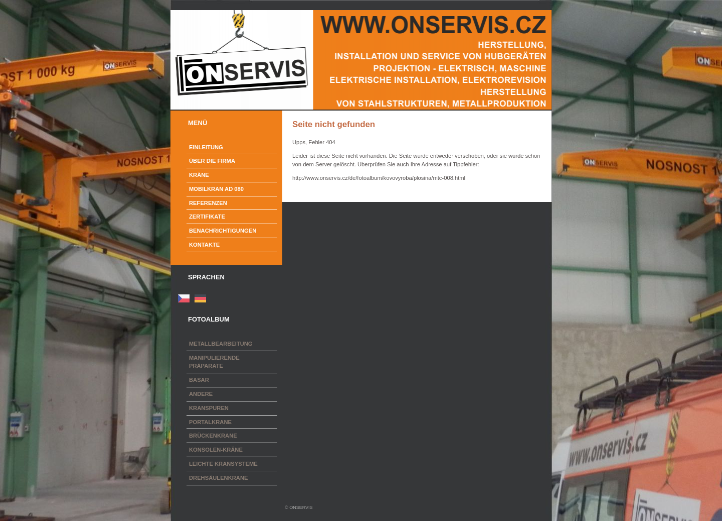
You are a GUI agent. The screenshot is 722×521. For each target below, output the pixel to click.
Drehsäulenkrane (218, 478)
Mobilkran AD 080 (216, 189)
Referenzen (208, 203)
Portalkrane (210, 422)
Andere (201, 394)
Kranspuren (209, 408)
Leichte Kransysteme (223, 464)
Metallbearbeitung (221, 344)
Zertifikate (207, 217)
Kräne (199, 175)
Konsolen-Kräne (216, 450)
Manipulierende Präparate (214, 362)
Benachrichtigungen (222, 231)
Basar (199, 380)
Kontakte (204, 245)
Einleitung (206, 147)
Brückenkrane (213, 436)
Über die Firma (212, 161)
